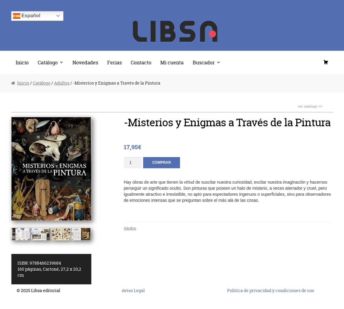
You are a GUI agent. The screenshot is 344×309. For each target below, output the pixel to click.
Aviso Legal (133, 290)
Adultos (61, 83)
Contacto (141, 62)
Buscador (204, 62)
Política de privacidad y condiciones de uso (270, 290)
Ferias (114, 62)
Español (26, 16)
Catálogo (48, 62)
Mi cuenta (172, 62)
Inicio (22, 62)
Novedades (85, 62)
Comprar (161, 162)
